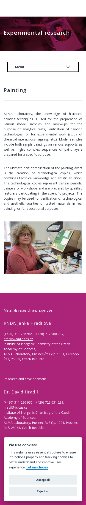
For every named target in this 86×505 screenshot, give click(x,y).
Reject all (43, 491)
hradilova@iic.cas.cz (18, 339)
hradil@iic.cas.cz (15, 407)
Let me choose (37, 467)
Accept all (43, 480)
